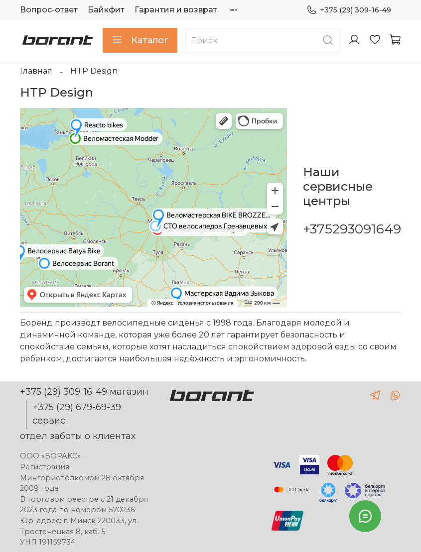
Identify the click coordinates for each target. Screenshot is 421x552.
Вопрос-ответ (49, 9)
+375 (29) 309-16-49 (348, 10)
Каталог (140, 40)
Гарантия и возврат (176, 9)
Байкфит (106, 9)
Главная (36, 71)
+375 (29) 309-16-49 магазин (84, 391)
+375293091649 (352, 229)
